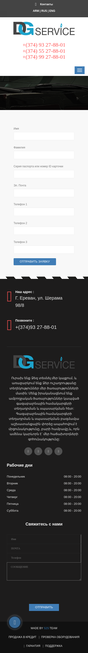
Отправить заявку (35, 261)
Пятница (12, 503)
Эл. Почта (20, 185)
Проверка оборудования (60, 637)
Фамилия (19, 147)
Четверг (12, 497)
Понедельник (16, 476)
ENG (52, 11)
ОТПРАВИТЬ (44, 607)
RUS (44, 11)
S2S (46, 628)
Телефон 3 (20, 242)
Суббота (12, 510)
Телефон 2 (20, 223)
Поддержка (53, 646)
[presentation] (41, 591)
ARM (36, 11)
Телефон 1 (20, 204)
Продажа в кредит (22, 637)
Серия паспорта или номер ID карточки (38, 166)
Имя (16, 128)
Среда (11, 490)
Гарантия (33, 646)
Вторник (12, 483)
